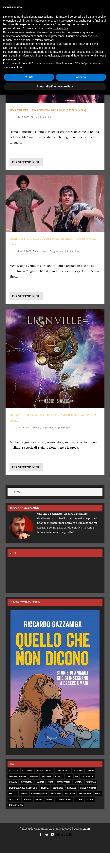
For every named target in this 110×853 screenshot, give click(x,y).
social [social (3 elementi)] (38, 799)
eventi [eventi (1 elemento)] (58, 776)
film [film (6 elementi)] (68, 776)
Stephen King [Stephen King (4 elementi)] (63, 799)
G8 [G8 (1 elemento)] (76, 776)
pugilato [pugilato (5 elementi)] (56, 793)
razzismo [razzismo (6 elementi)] (70, 793)
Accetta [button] (81, 77)
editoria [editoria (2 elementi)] (46, 776)
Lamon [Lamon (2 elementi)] (40, 782)
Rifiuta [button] (29, 77)
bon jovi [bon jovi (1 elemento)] (78, 770)
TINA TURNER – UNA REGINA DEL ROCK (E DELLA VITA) (47, 110)
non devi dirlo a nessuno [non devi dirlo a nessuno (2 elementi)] (23, 787)
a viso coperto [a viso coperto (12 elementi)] (44, 770)
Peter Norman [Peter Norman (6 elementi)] (88, 787)
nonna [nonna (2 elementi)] (44, 787)
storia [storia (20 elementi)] (78, 799)
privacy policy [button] (11, 59)
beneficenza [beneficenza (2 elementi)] (63, 770)
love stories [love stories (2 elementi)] (63, 782)
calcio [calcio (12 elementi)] (90, 770)
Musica (37, 251)
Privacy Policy (64, 834)
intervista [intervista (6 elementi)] (26, 782)
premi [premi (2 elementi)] (24, 793)
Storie (34, 117)
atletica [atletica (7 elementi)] (13, 770)
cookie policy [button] (60, 28)
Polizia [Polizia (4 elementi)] (13, 793)
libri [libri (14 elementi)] (50, 782)
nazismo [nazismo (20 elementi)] (91, 782)
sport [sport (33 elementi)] (49, 799)
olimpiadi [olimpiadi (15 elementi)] (58, 787)
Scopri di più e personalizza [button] (55, 86)
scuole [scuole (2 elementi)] (27, 799)
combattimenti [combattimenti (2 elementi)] (17, 776)
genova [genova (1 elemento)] (13, 782)
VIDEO (14, 553)
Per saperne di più (26, 162)
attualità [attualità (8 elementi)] (27, 770)
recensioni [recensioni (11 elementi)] (85, 793)
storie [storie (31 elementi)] (89, 799)
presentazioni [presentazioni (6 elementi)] (39, 793)
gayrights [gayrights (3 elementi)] (87, 776)
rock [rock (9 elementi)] (97, 793)
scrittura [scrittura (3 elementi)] (14, 799)
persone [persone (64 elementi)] (71, 787)
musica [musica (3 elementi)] (78, 782)
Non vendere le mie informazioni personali (29, 47)
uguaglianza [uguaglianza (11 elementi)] (16, 805)
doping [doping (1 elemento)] (34, 776)
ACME (87, 828)
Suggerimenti (57, 251)
